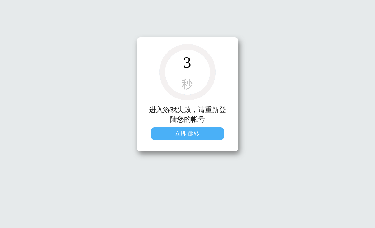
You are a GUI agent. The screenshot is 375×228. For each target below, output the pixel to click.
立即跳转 (187, 133)
